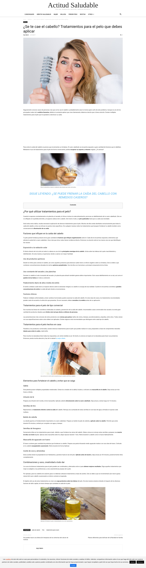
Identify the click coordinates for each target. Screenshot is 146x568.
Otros (90, 14)
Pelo (43, 530)
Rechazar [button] (140, 562)
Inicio (24, 19)
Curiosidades (29, 14)
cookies (8, 559)
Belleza (63, 14)
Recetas (82, 14)
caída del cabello (36, 530)
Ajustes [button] (133, 562)
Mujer (56, 14)
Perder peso (73, 14)
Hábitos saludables (44, 14)
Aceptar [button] (73, 565)
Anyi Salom (26, 35)
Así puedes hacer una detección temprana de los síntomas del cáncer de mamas (45, 538)
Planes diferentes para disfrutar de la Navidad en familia (105, 537)
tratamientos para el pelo (52, 530)
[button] (120, 14)
